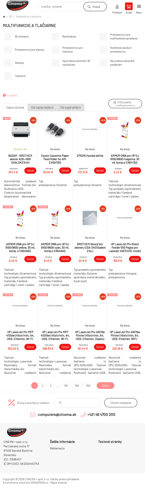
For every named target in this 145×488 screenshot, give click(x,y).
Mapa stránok (58, 482)
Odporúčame (15, 107)
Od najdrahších (71, 107)
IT (11, 16)
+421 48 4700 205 (101, 414)
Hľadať (96, 6)
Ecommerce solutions (16, 482)
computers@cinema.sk (57, 414)
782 (77, 385)
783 (88, 385)
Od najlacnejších (42, 107)
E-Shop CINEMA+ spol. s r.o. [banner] (20, 5)
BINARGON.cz (39, 482)
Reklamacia (57, 448)
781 (66, 385)
